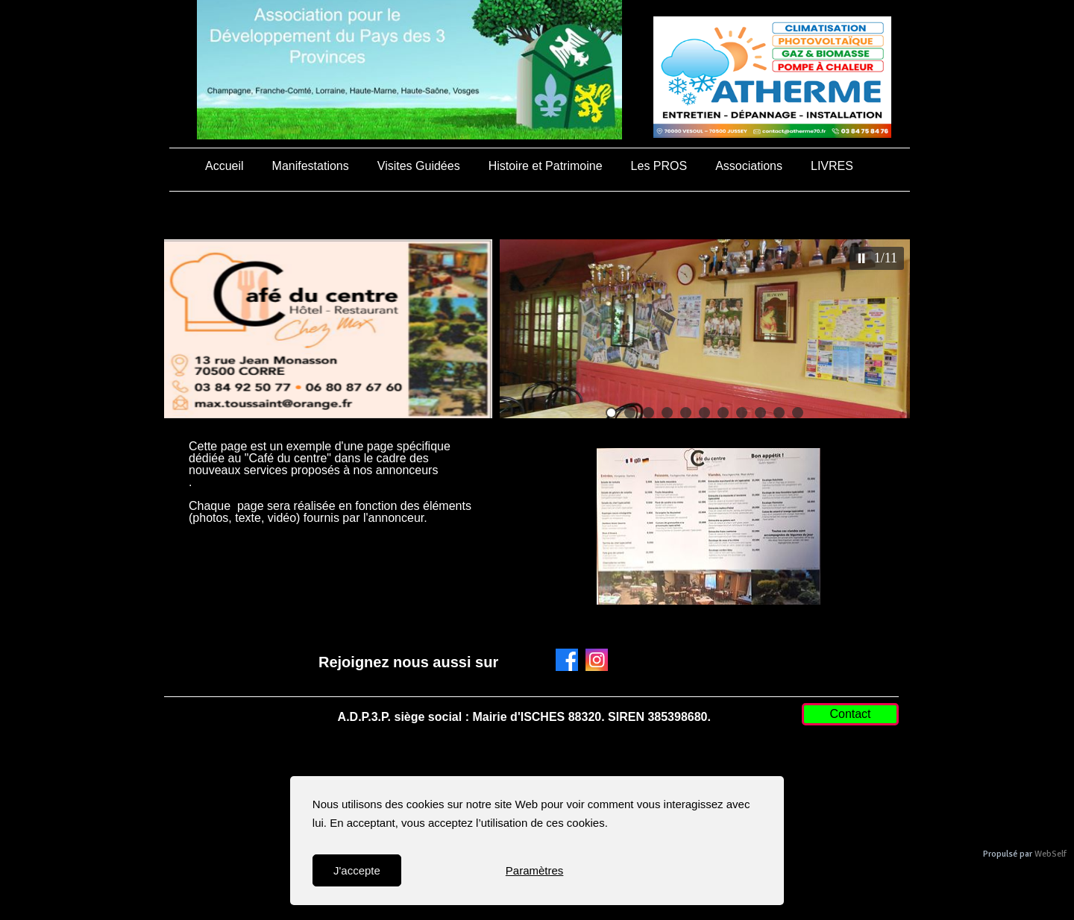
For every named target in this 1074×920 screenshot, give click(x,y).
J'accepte (356, 870)
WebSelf (1050, 854)
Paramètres (535, 870)
